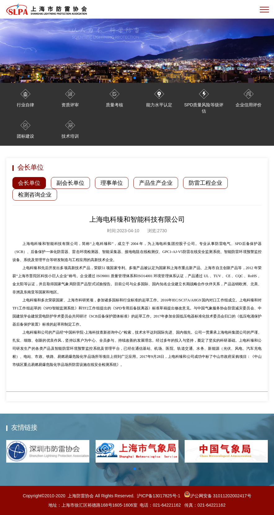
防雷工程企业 (205, 183)
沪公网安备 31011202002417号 (217, 495)
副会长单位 (70, 183)
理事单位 (112, 183)
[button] (134, 469)
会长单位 (29, 183)
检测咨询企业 (35, 195)
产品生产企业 (156, 183)
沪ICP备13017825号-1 (158, 495)
